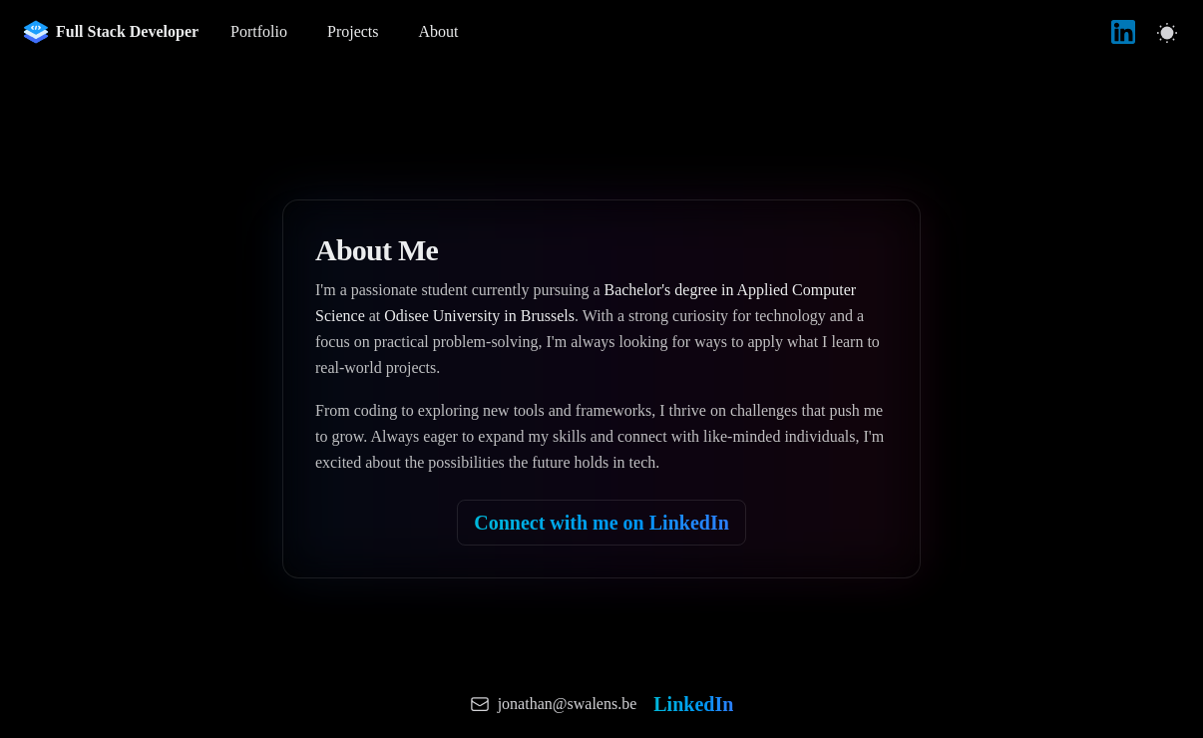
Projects (353, 31)
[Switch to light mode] (1167, 32)
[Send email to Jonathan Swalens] (553, 704)
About (439, 31)
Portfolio (258, 31)
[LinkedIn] (1123, 32)
